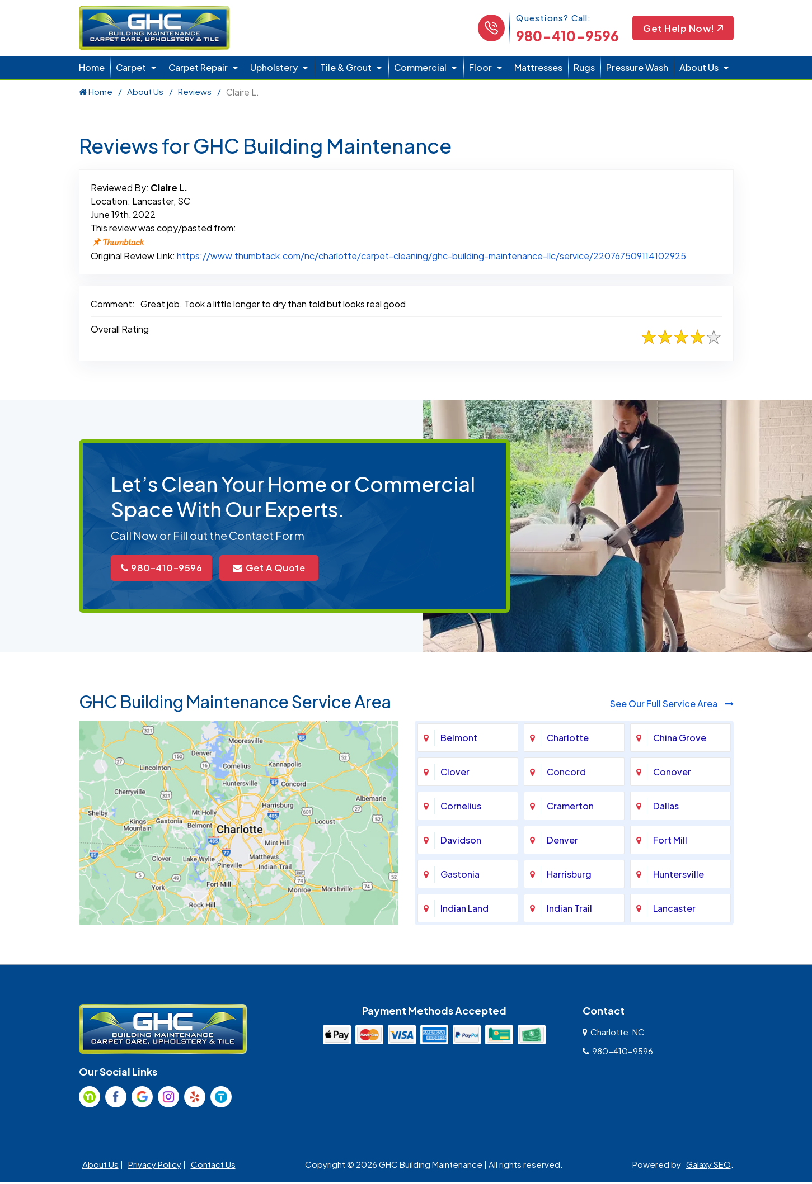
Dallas (666, 807)
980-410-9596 (564, 35)
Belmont (458, 739)
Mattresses (538, 67)
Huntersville (678, 876)
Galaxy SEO (708, 1166)
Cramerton (570, 807)
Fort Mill (670, 841)
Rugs (584, 67)
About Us (699, 67)
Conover (672, 773)
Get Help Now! (681, 28)
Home (92, 67)
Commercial (420, 67)
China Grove (679, 739)
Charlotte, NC (614, 1033)
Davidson (460, 841)
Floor (480, 67)
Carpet (131, 67)
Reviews (195, 91)
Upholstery (274, 67)
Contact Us (213, 1166)
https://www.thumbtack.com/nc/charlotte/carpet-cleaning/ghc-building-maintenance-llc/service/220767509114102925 (431, 256)
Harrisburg (569, 876)
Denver (562, 841)
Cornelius (460, 807)
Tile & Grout (346, 67)
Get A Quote (286, 568)
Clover (455, 773)
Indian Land (464, 910)
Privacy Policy (154, 1166)
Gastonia (460, 876)
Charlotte (568, 739)
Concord (566, 773)
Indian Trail (569, 910)
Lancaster (674, 910)
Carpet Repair (198, 67)
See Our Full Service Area (672, 705)
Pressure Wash (637, 67)
